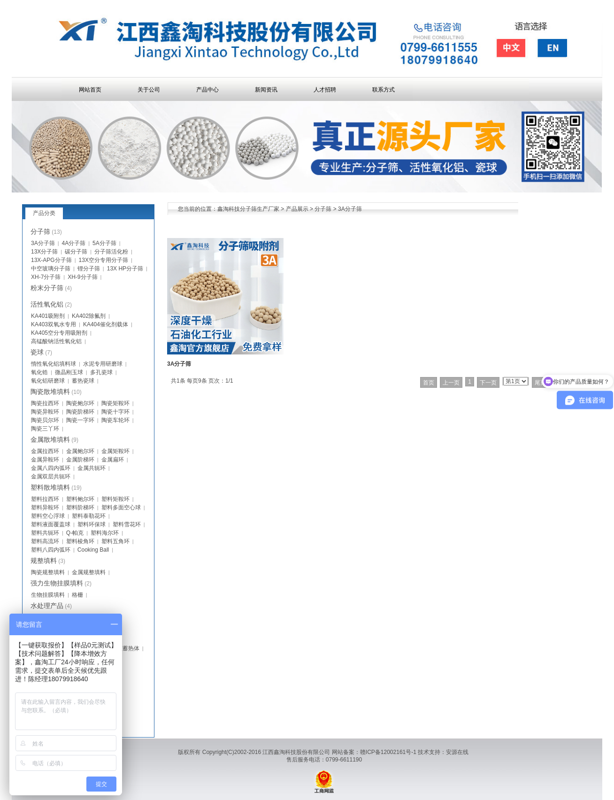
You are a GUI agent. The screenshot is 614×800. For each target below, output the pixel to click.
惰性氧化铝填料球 (53, 364)
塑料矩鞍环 (115, 499)
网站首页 (90, 89)
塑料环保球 (91, 524)
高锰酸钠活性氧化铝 (56, 341)
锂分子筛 (88, 268)
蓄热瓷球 (83, 380)
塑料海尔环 (105, 533)
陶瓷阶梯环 (80, 411)
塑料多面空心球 (121, 507)
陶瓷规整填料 (48, 572)
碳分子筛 (76, 251)
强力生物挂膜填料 (57, 583)
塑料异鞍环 (45, 507)
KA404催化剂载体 (105, 324)
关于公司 (149, 89)
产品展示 (297, 209)
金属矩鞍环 (115, 451)
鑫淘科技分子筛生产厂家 (248, 209)
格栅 (77, 595)
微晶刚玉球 (69, 372)
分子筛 (323, 209)
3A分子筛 (350, 209)
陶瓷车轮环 (115, 420)
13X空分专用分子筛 (103, 260)
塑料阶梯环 (80, 507)
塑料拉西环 (45, 499)
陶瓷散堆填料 (50, 391)
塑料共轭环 (45, 533)
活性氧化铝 (47, 304)
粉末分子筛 (47, 288)
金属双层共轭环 (50, 476)
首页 (428, 382)
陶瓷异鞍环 (45, 411)
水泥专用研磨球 (103, 364)
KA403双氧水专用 (53, 324)
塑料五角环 (115, 541)
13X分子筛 (44, 251)
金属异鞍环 (45, 459)
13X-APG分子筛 (51, 260)
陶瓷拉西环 (45, 403)
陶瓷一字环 (80, 420)
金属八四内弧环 (50, 468)
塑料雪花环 (127, 524)
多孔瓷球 (101, 372)
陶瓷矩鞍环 (115, 403)
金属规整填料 (89, 572)
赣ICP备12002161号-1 (388, 752)
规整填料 (44, 560)
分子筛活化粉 (111, 251)
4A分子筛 (74, 243)
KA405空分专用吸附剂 (59, 333)
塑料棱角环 (80, 541)
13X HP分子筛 (125, 268)
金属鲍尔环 (80, 451)
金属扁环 (112, 459)
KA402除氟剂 (89, 316)
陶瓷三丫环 (45, 428)
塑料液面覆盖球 (50, 524)
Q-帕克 (75, 533)
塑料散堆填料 (50, 487)
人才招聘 (325, 89)
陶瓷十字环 (115, 411)
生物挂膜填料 (48, 595)
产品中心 (207, 89)
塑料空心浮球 (48, 516)
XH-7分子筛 (46, 277)
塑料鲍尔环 (80, 499)
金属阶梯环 (80, 459)
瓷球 (37, 352)
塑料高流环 (45, 541)
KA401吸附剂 (48, 316)
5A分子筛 (104, 243)
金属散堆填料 (50, 439)
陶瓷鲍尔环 (80, 403)
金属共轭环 (91, 468)
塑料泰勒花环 (89, 516)
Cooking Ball (93, 549)
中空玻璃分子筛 (50, 268)
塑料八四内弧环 (50, 549)
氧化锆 (39, 372)
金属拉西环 (45, 451)
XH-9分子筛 (82, 277)
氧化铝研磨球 (48, 380)
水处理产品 (47, 605)
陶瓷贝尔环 (45, 420)
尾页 (540, 382)
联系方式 (383, 89)
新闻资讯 (266, 89)
